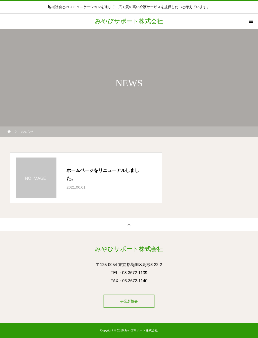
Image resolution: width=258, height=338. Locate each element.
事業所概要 (129, 301)
